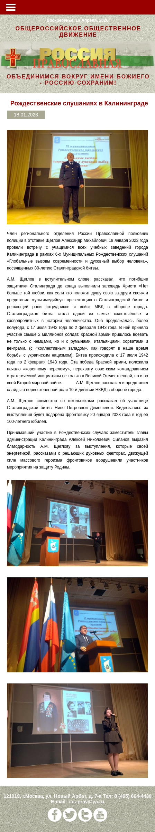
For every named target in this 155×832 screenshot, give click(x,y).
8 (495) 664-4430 (132, 796)
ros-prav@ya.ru (86, 801)
